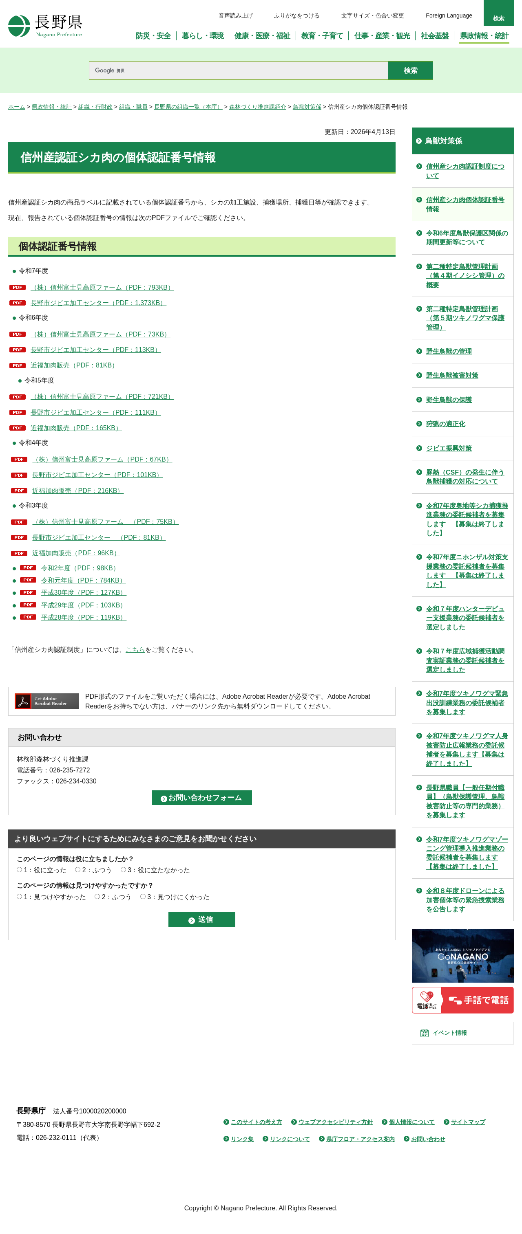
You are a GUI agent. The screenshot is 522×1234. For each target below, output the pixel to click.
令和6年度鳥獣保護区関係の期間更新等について (467, 238)
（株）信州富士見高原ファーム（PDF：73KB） (100, 334)
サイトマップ (468, 1133)
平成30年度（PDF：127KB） (84, 592)
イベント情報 (457, 1038)
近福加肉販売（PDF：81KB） (74, 365)
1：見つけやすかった (55, 896)
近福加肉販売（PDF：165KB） (76, 428)
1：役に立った (45, 870)
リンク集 (242, 1150)
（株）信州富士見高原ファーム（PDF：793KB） (102, 287)
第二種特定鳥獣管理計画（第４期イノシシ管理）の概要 (465, 275)
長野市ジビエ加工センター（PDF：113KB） (96, 349)
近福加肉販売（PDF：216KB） (78, 490)
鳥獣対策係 (307, 106)
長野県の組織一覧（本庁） (188, 106)
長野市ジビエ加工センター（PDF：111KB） (96, 412)
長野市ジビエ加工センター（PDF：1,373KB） (98, 302)
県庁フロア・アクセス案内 (360, 1150)
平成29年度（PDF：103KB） (84, 605)
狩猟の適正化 (445, 423)
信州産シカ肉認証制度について (465, 171)
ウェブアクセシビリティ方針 (336, 1133)
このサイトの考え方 (256, 1133)
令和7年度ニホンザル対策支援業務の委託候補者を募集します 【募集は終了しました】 (467, 571)
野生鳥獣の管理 (449, 351)
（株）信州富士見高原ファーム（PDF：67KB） (102, 459)
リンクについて (290, 1150)
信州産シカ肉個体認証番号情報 (465, 204)
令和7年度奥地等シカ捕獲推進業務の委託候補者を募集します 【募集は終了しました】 (467, 519)
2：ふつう (97, 870)
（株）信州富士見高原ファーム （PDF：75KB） (105, 521)
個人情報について (412, 1133)
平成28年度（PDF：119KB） (84, 617)
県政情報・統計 (52, 106)
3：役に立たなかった (159, 870)
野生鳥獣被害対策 (452, 375)
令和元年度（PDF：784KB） (83, 580)
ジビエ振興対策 (449, 448)
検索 (498, 18)
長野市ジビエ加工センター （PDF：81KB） (99, 537)
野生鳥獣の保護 (449, 399)
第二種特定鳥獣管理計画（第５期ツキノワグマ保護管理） (465, 318)
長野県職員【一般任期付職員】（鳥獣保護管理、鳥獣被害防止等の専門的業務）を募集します (465, 801)
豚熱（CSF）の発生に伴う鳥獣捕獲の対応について (465, 477)
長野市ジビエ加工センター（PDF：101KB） (97, 474)
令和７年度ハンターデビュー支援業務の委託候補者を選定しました (465, 618)
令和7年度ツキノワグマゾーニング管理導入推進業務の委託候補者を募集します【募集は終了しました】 (467, 853)
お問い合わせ (428, 1150)
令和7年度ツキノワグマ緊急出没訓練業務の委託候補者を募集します (467, 702)
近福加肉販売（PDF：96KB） (76, 553)
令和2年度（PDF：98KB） (80, 568)
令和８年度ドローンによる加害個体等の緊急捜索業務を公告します (465, 900)
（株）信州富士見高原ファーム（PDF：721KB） (102, 396)
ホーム (16, 106)
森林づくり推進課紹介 (257, 106)
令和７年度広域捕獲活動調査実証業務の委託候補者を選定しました (465, 660)
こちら (135, 649)
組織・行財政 (95, 106)
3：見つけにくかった (178, 896)
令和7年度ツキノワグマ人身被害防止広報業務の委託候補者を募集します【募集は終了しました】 (467, 749)
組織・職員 (133, 106)
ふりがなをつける (297, 15)
